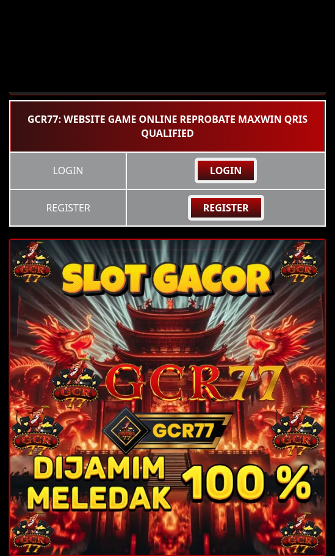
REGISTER (226, 207)
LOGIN (226, 170)
